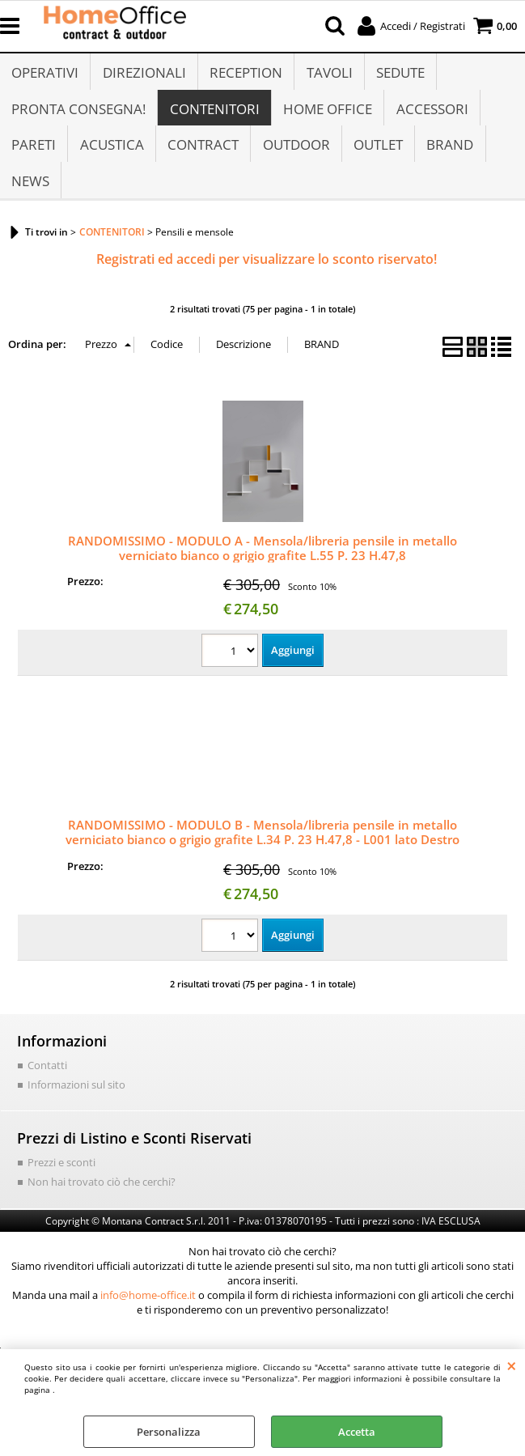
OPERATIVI (44, 75)
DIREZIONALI (143, 75)
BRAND (448, 155)
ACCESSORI (431, 115)
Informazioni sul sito (76, 1102)
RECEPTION (245, 75)
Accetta (356, 1431)
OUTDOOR (294, 155)
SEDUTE (399, 75)
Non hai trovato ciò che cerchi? (102, 1199)
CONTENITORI (214, 115)
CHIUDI (511, 1365)
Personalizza (169, 1431)
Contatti (47, 1083)
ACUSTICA (111, 155)
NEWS (30, 197)
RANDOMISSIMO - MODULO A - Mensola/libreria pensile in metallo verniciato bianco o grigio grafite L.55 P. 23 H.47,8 (262, 565)
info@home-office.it (148, 1312)
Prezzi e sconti (61, 1180)
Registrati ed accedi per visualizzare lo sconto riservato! (266, 277)
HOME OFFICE (326, 115)
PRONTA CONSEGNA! (78, 115)
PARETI (33, 155)
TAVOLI (328, 75)
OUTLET (376, 155)
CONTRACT (202, 155)
